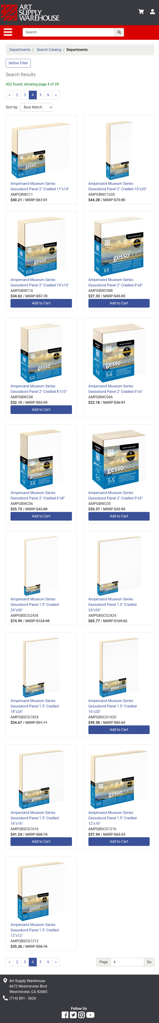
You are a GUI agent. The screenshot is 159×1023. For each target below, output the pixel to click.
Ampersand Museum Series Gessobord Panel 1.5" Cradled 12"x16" (112, 818)
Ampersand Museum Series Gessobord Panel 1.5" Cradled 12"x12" (35, 930)
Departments (20, 50)
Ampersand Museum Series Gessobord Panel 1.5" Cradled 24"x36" (35, 604)
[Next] (56, 95)
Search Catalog (49, 50)
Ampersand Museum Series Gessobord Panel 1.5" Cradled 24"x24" (112, 604)
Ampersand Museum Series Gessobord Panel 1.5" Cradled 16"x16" (35, 818)
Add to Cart (41, 303)
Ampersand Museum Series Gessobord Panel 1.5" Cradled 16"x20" (112, 706)
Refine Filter (18, 63)
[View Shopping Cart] (141, 12)
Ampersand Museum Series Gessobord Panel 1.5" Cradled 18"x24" (35, 706)
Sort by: (12, 107)
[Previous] (9, 95)
